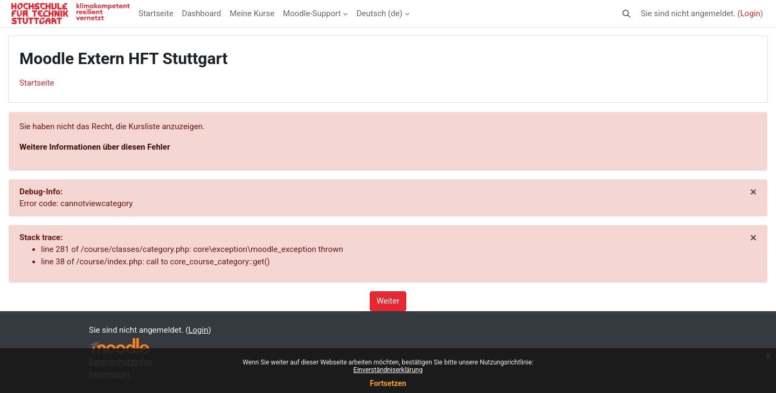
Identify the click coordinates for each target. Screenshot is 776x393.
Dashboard (201, 13)
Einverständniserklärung (388, 370)
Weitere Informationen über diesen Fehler (94, 147)
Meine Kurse (252, 13)
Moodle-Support (312, 13)
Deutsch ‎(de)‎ (379, 13)
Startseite (156, 13)
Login (750, 13)
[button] (627, 14)
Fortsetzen (388, 383)
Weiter (388, 301)
